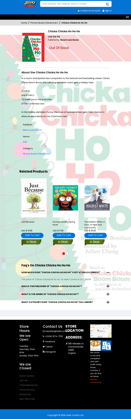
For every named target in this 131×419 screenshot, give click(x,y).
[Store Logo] (29, 4)
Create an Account (89, 10)
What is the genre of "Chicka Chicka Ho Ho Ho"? (50, 294)
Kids (25, 141)
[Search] (76, 4)
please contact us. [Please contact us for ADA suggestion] (95, 381)
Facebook (50, 341)
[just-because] (34, 197)
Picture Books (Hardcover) (44, 22)
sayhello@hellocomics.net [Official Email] (59, 331)
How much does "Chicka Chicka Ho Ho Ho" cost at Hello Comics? (60, 272)
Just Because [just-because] (27, 221)
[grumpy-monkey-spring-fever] (65, 197)
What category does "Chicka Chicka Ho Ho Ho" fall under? (57, 302)
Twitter (49, 346)
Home (24, 22)
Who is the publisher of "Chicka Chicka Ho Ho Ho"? (51, 286)
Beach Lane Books (32, 129)
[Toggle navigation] (127, 17)
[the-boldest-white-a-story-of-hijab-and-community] (97, 197)
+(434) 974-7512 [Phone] (54, 336)
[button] (63, 253)
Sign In (107, 10)
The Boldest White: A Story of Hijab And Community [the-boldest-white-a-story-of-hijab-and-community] (94, 224)
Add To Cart (32, 235)
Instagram (50, 351)
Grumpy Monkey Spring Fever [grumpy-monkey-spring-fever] (64, 223)
